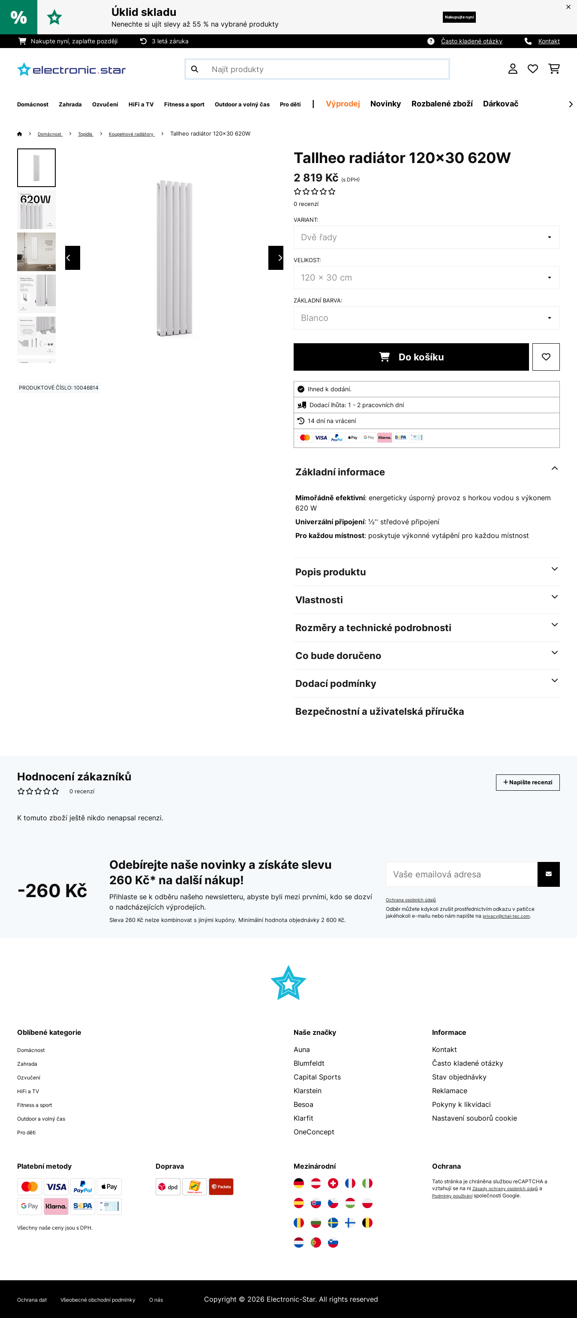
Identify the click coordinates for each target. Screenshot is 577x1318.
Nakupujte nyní (446, 17)
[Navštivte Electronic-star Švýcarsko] (333, 1183)
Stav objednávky (459, 1077)
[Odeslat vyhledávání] (194, 69)
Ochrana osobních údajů (415, 900)
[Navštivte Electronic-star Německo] (299, 1183)
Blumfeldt (309, 1063)
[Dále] (570, 104)
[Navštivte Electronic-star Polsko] (367, 1203)
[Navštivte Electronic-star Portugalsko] (316, 1242)
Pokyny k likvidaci (461, 1104)
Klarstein (308, 1090)
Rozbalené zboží (521, 103)
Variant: (306, 219)
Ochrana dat (37, 1299)
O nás (196, 1299)
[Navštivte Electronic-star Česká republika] (333, 1203)
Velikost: (307, 260)
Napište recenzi (519, 782)
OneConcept (314, 1132)
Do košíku (411, 357)
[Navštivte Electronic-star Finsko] (350, 1223)
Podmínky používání (456, 1195)
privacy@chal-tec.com (510, 916)
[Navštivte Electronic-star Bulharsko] (316, 1223)
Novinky (465, 103)
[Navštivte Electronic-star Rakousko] (316, 1183)
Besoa (303, 1104)
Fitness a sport (41, 1104)
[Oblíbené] (533, 69)
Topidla (96, 133)
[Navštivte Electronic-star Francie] (350, 1183)
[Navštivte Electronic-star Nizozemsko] (299, 1242)
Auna (302, 1049)
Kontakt (549, 41)
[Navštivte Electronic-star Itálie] (367, 1183)
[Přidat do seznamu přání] (546, 357)
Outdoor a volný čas (50, 1118)
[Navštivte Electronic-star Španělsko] (299, 1203)
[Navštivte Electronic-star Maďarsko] (350, 1203)
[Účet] (512, 69)
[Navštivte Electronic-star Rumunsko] (299, 1223)
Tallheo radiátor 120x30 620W (236, 133)
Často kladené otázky (471, 41)
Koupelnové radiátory (151, 133)
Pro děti (30, 1132)
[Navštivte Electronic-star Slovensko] (316, 1203)
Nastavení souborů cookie (474, 1118)
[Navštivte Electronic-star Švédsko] (333, 1223)
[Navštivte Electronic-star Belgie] (367, 1223)
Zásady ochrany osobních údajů (510, 1188)
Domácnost (55, 133)
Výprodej (422, 103)
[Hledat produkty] (317, 69)
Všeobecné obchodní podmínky (122, 1299)
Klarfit (303, 1118)
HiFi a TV (32, 1090)
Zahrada (30, 1063)
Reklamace (449, 1090)
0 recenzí (306, 203)
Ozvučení (32, 1077)
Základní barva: (318, 300)
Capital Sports (317, 1077)
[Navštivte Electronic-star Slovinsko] (333, 1242)
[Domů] (28, 133)
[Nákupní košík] (554, 69)
